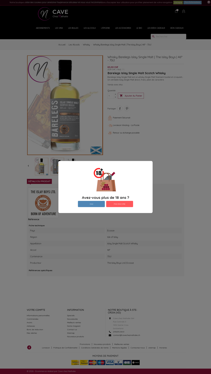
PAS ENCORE (119, 204)
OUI (91, 204)
